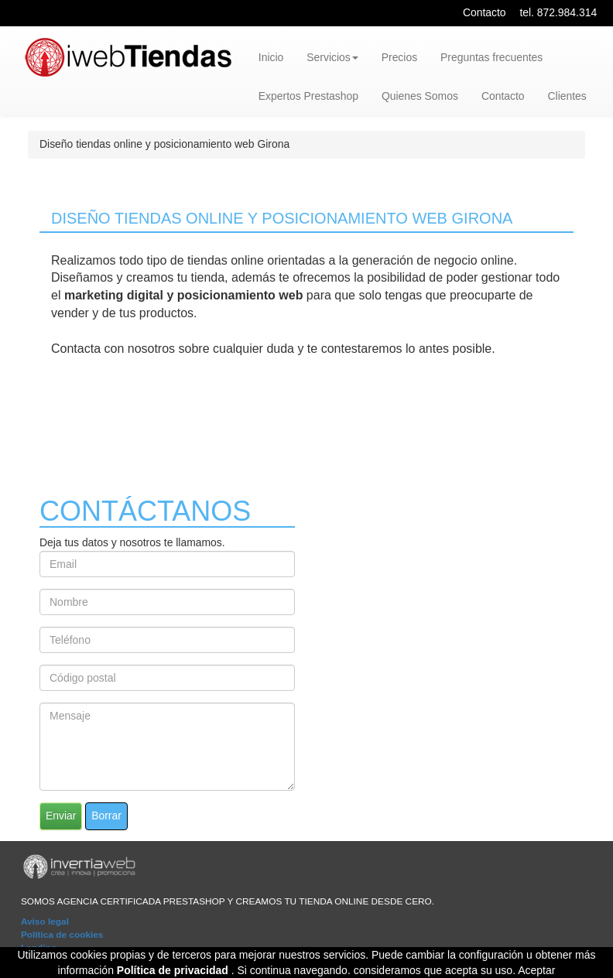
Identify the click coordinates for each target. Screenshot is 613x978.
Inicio (271, 57)
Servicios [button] (332, 57)
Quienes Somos (420, 96)
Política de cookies (62, 934)
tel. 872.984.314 (558, 12)
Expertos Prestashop (308, 96)
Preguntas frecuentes (491, 57)
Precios (399, 57)
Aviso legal (45, 921)
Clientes (567, 96)
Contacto (484, 12)
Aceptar (536, 970)
